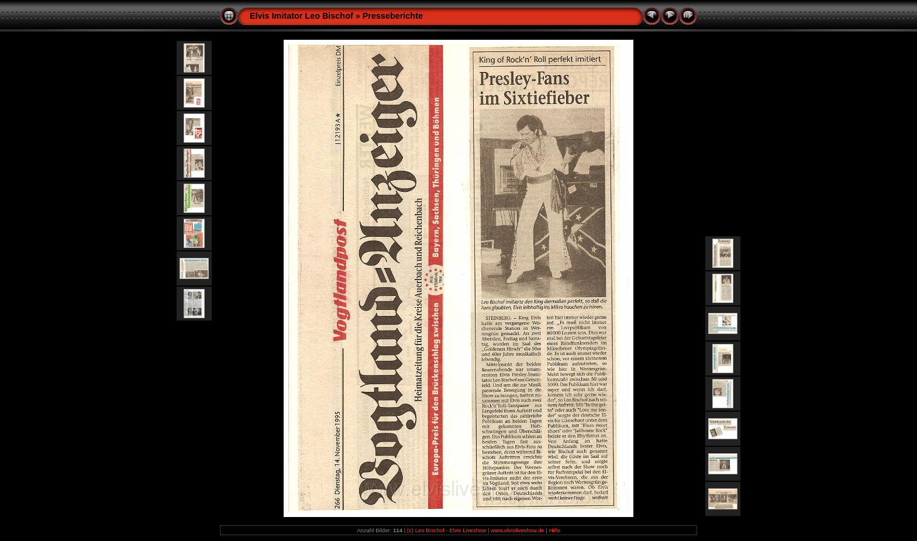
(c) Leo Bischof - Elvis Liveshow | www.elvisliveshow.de (475, 530)
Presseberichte (393, 15)
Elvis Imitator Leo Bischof (301, 15)
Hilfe (554, 530)
